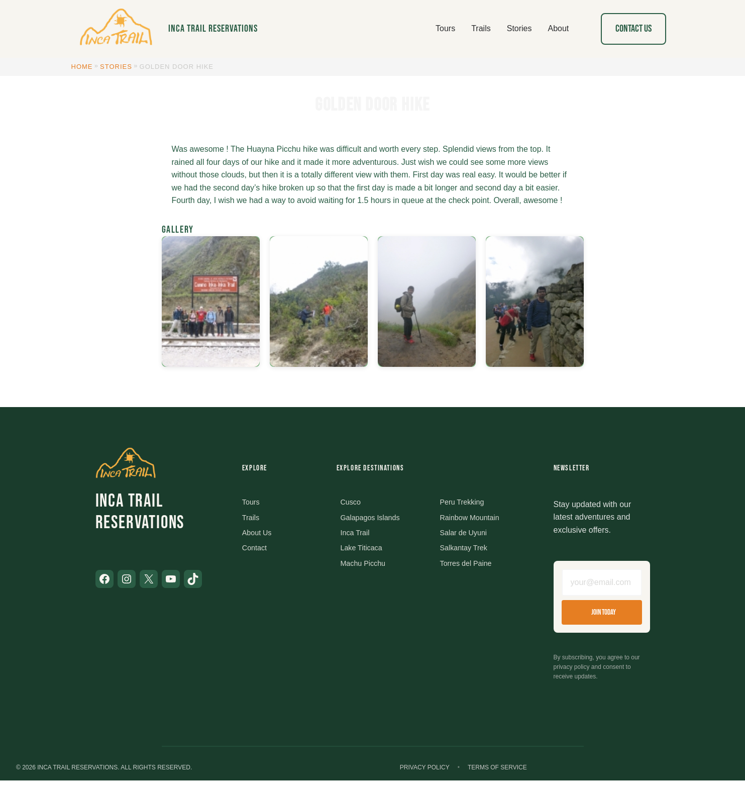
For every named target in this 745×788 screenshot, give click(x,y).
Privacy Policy (425, 774)
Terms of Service (497, 774)
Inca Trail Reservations (213, 29)
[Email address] (602, 586)
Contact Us (633, 29)
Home (82, 66)
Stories (116, 66)
